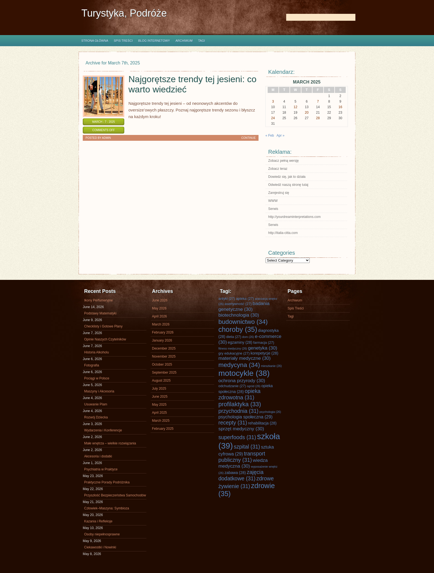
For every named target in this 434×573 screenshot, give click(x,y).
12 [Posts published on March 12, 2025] (295, 107)
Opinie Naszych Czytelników (105, 339)
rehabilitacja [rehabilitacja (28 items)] (262, 423)
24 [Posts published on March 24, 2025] (273, 118)
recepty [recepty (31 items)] (232, 423)
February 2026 (163, 332)
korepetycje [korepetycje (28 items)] (264, 353)
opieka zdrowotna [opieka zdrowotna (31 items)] (239, 394)
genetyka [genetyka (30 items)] (262, 348)
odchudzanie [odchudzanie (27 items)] (232, 386)
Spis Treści (123, 40)
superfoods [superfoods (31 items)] (237, 437)
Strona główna (94, 40)
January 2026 (162, 340)
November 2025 (163, 356)
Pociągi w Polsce (96, 378)
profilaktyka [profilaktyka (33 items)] (239, 404)
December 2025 (163, 348)
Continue (248, 137)
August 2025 (161, 380)
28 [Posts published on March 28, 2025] (318, 118)
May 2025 (159, 405)
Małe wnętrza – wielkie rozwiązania (110, 443)
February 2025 (163, 429)
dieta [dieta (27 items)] (233, 337)
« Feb (269, 135)
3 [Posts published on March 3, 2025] (273, 101)
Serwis (273, 209)
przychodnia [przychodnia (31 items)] (238, 411)
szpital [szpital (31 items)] (247, 447)
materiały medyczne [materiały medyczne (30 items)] (244, 358)
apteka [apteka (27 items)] (245, 298)
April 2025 (159, 413)
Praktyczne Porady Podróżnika (107, 482)
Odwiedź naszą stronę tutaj (288, 185)
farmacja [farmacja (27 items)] (263, 342)
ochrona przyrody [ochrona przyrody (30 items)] (241, 380)
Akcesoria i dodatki (98, 456)
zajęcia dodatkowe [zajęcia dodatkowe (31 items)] (241, 475)
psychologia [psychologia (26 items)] (270, 411)
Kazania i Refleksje (98, 521)
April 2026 (159, 316)
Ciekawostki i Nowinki (100, 547)
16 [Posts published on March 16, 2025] (340, 107)
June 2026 (159, 300)
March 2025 (160, 421)
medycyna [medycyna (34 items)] (239, 364)
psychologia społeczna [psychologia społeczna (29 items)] (245, 416)
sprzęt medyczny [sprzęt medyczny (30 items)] (241, 428)
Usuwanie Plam (95, 404)
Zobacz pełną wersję (283, 161)
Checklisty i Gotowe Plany (103, 326)
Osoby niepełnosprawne (102, 534)
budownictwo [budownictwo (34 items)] (243, 321)
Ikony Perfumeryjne (98, 300)
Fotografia (91, 365)
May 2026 (159, 308)
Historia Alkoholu (96, 352)
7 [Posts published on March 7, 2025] (318, 101)
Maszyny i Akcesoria (99, 391)
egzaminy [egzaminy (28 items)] (240, 342)
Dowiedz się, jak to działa (287, 177)
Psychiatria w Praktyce (101, 469)
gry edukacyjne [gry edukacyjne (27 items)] (234, 353)
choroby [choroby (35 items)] (237, 329)
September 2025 (164, 372)
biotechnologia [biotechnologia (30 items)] (238, 315)
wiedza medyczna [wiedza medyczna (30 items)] (243, 463)
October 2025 (162, 364)
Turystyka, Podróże (124, 13)
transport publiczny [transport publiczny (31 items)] (241, 456)
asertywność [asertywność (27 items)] (238, 304)
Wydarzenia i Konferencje (103, 430)
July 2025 (159, 388)
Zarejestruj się (278, 193)
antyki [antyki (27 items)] (226, 298)
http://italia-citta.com (283, 233)
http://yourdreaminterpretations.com (294, 217)
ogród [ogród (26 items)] (253, 386)
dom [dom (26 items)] (248, 336)
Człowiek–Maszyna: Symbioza (106, 508)
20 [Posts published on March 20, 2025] (306, 112)
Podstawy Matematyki (100, 313)
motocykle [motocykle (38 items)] (244, 373)
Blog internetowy (154, 40)
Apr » (281, 135)
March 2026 (160, 324)
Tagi (201, 40)
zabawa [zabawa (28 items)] (235, 472)
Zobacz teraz (277, 169)
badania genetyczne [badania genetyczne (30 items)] (244, 306)
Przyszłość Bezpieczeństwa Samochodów (115, 495)
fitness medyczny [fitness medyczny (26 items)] (232, 348)
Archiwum (184, 40)
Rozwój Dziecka (96, 417)
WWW (273, 201)
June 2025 (159, 397)
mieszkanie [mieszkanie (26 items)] (271, 366)
